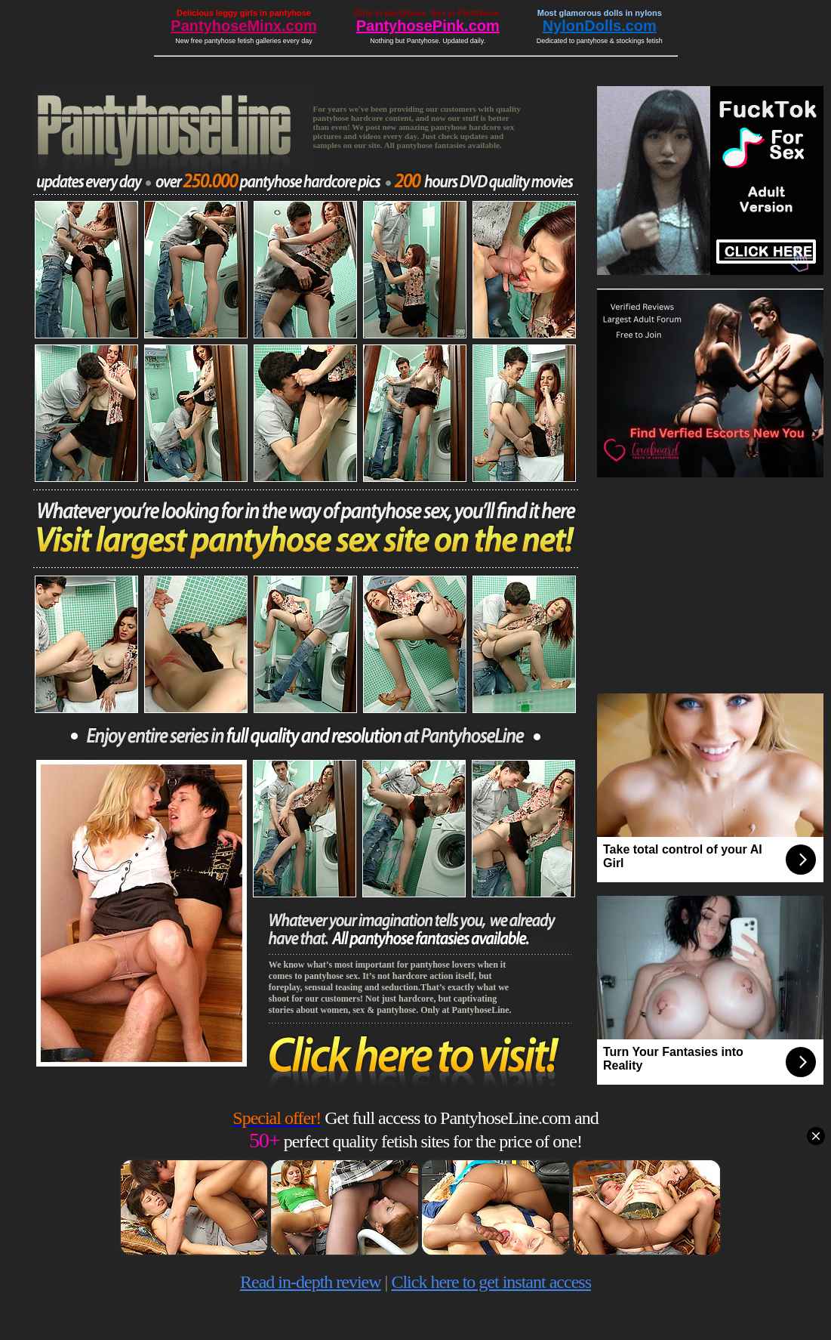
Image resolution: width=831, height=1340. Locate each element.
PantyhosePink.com (428, 25)
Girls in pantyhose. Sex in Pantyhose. (428, 12)
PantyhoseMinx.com (243, 25)
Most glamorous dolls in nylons (599, 12)
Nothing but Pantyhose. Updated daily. (427, 41)
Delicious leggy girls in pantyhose (244, 12)
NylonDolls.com (600, 25)
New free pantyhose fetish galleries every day (243, 41)
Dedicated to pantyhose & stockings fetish (600, 41)
